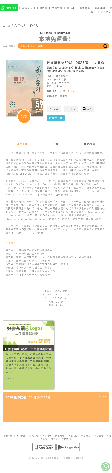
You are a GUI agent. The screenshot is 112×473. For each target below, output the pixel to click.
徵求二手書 (55, 118)
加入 (70, 109)
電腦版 (54, 438)
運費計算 (85, 8)
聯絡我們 (85, 435)
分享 (54, 109)
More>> (10, 378)
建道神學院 (62, 76)
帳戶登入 (106, 12)
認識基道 (33, 435)
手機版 (65, 438)
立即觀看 (98, 435)
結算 (87, 109)
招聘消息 (42, 8)
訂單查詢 (99, 8)
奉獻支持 (27, 8)
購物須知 (8, 435)
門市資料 (59, 435)
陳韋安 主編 (60, 79)
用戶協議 (20, 435)
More (102, 396)
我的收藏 (57, 8)
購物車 (71, 8)
